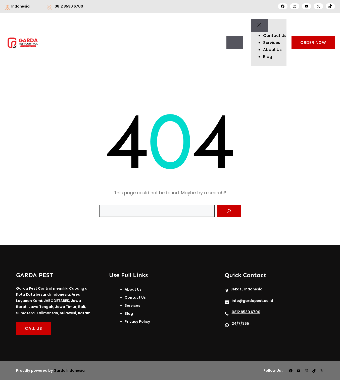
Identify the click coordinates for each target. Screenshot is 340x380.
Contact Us (135, 297)
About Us (133, 289)
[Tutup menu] (259, 25)
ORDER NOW (313, 42)
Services (132, 305)
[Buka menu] (234, 42)
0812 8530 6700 (69, 6)
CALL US (33, 328)
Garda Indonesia (69, 370)
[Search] (229, 211)
